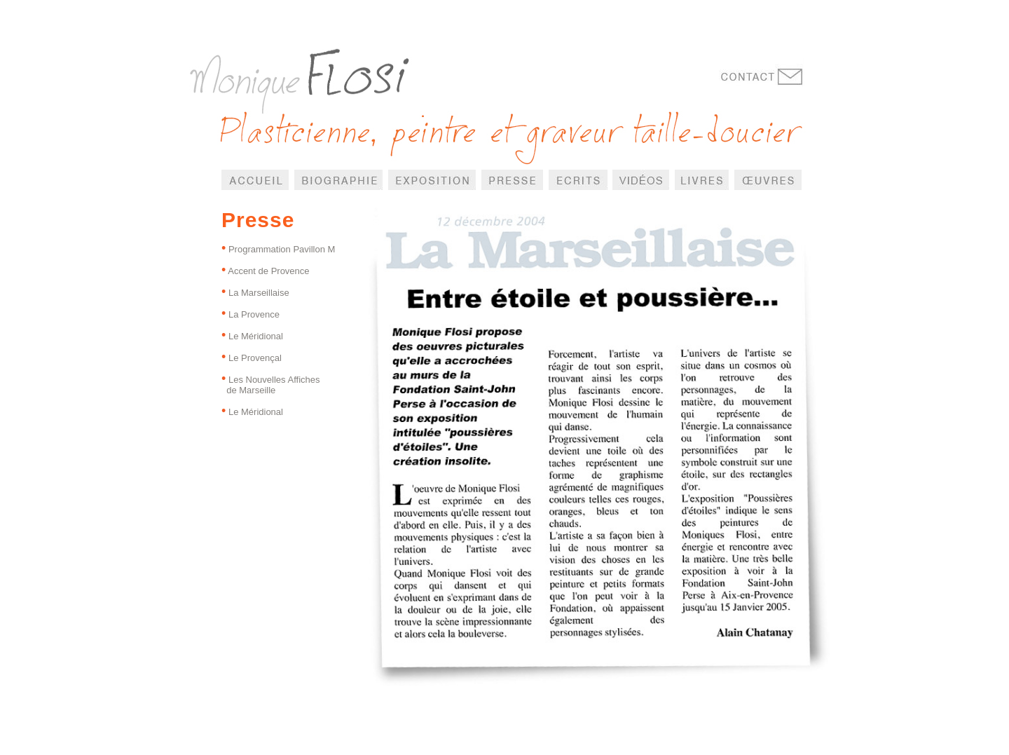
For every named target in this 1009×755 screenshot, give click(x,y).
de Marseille (248, 390)
